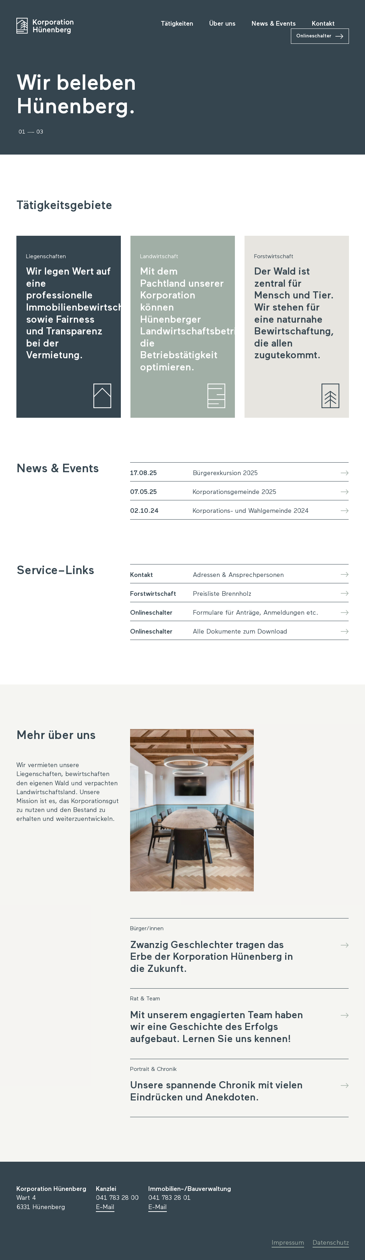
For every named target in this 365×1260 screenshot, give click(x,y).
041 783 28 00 (117, 1198)
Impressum (288, 1243)
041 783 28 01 (169, 1198)
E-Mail (105, 1207)
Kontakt (323, 24)
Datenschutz (331, 1243)
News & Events (274, 24)
